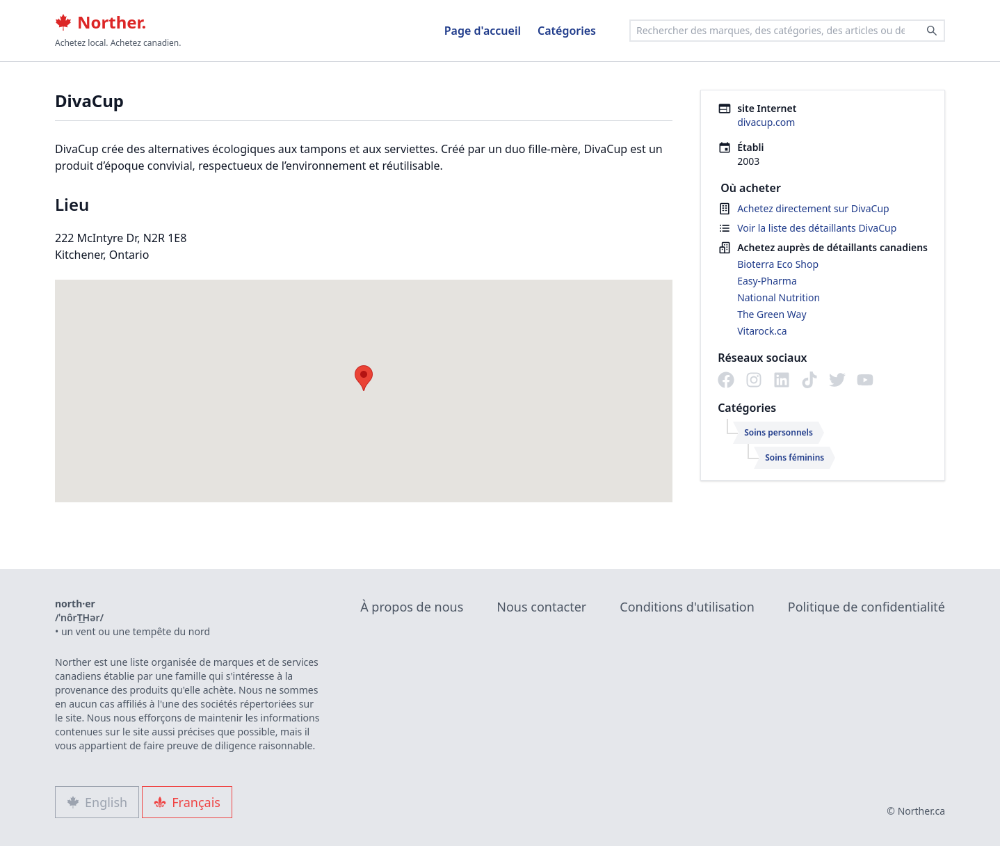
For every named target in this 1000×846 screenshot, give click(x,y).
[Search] (932, 30)
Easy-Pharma (767, 280)
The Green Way (771, 314)
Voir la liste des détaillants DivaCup (816, 227)
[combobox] (787, 30)
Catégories (567, 30)
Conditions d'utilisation (687, 606)
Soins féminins (794, 457)
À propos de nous (411, 606)
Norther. (100, 22)
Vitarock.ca (762, 330)
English (97, 802)
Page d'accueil (482, 30)
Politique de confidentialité (866, 606)
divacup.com (766, 122)
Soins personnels (778, 432)
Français (187, 802)
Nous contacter (541, 606)
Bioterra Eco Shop (777, 264)
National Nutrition (778, 297)
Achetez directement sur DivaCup (813, 208)
